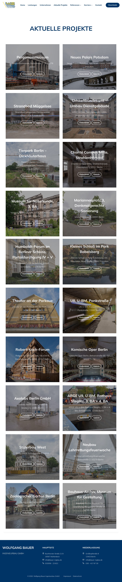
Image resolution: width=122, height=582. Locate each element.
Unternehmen (45, 5)
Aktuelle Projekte (60, 5)
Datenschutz (77, 576)
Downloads (112, 5)
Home (22, 5)
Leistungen (32, 5)
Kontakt (98, 5)
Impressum (67, 576)
